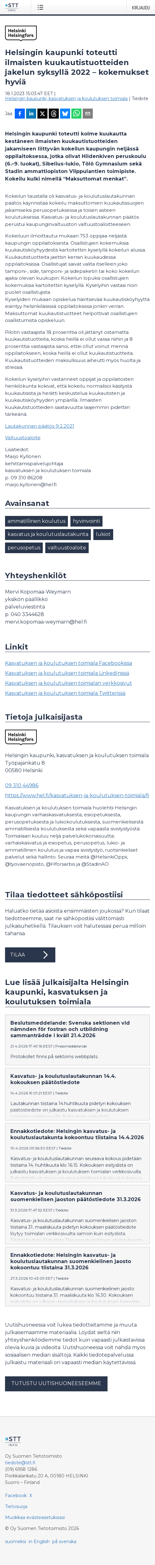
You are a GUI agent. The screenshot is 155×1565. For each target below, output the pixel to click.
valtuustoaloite (67, 548)
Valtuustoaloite (23, 438)
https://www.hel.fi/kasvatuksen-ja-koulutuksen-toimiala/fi (77, 795)
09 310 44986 (21, 785)
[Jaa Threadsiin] (54, 114)
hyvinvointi (86, 521)
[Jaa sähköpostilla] (88, 114)
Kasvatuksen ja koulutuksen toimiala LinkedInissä (67, 673)
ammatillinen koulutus (36, 521)
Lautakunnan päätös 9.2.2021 (39, 426)
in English (39, 1546)
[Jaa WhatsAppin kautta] (76, 114)
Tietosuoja (16, 1511)
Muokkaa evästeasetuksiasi (35, 1522)
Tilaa (30, 955)
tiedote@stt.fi (20, 1468)
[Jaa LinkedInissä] (31, 114)
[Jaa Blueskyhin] (65, 114)
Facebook (16, 1500)
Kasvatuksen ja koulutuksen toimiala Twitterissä (65, 693)
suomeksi (15, 1546)
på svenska (64, 1546)
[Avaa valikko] (41, 7)
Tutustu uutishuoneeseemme (56, 1388)
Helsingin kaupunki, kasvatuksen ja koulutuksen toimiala (66, 98)
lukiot (103, 534)
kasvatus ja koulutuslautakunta (48, 534)
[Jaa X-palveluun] (42, 114)
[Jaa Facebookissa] (20, 114)
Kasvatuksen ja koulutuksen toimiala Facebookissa (68, 663)
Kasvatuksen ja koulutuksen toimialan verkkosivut (68, 683)
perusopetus (24, 548)
